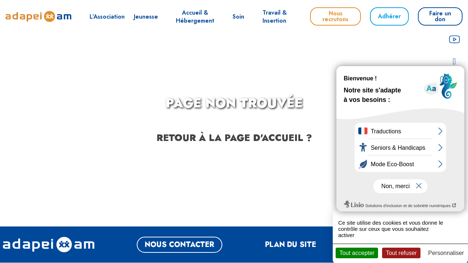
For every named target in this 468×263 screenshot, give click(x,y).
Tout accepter (356, 253)
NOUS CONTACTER (179, 244)
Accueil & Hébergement (195, 16)
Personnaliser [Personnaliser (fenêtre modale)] (446, 253)
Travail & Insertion (275, 16)
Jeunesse (146, 16)
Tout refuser (401, 253)
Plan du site (290, 244)
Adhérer (389, 16)
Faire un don (440, 16)
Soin (238, 16)
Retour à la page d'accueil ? (234, 137)
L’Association (107, 16)
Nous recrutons (335, 16)
